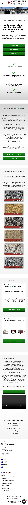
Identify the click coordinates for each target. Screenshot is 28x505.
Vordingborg (6, 467)
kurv (4, 6)
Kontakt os (4, 478)
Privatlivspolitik (5, 488)
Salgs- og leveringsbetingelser (9, 486)
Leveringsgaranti (10, 323)
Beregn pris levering (7, 483)
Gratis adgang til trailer (14, 423)
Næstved (5, 462)
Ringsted (5, 464)
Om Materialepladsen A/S (8, 476)
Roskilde (5, 466)
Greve (4, 459)
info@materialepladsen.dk (12, 6)
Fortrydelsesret (5, 490)
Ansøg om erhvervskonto (8, 480)
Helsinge (5, 461)
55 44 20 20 (22, 6)
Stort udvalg (14, 431)
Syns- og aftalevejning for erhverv (10, 482)
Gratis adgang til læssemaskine (14, 420)
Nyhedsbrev (5, 491)
